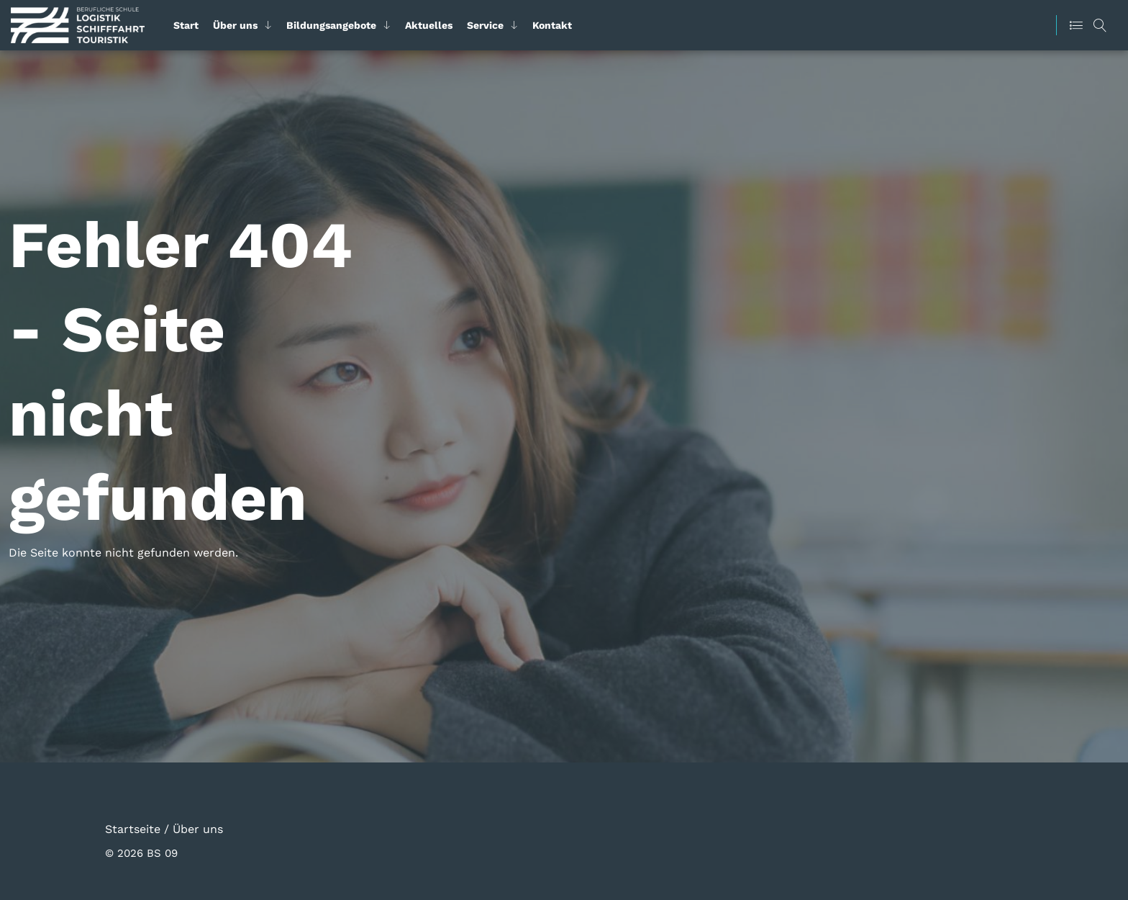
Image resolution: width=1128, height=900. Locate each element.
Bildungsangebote (331, 25)
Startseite (132, 828)
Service (485, 25)
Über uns (235, 25)
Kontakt (552, 25)
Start (186, 25)
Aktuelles (428, 25)
